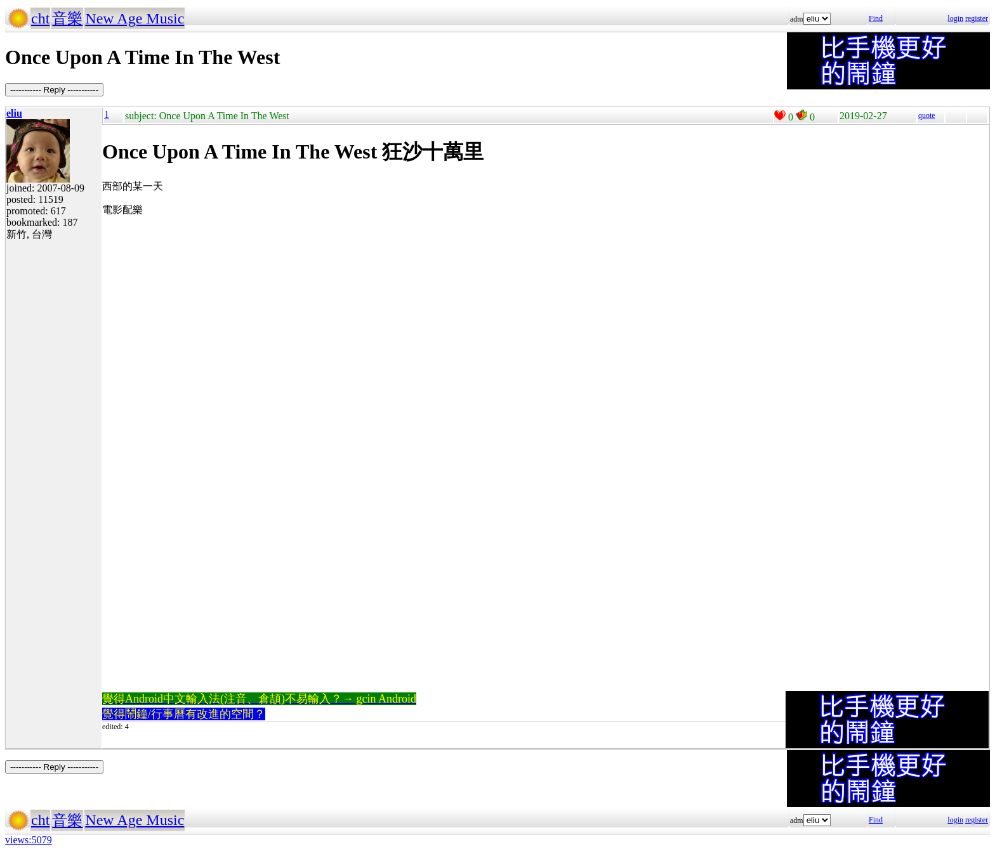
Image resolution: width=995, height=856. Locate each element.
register (976, 18)
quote (926, 115)
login (955, 18)
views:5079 (28, 839)
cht (40, 18)
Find (876, 18)
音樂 (67, 18)
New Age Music (134, 18)
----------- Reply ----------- (54, 89)
